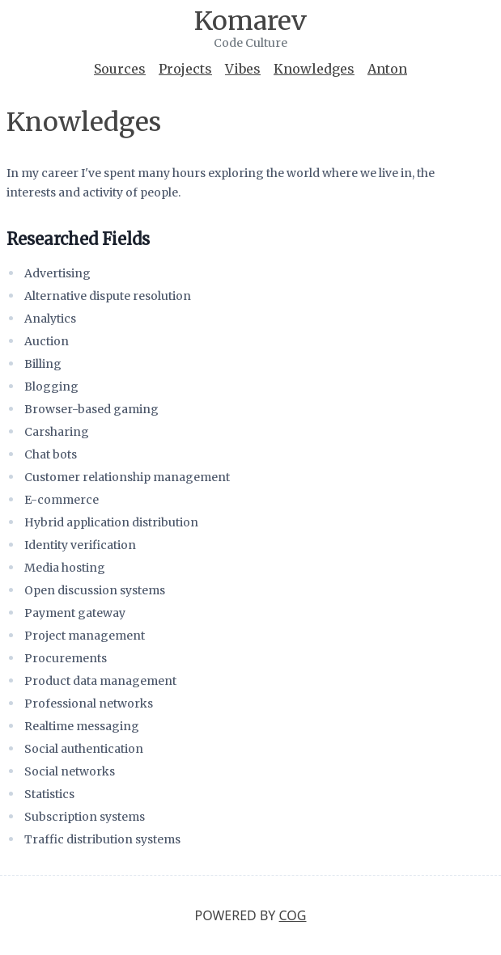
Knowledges (314, 69)
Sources (120, 69)
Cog (293, 915)
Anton (387, 69)
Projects (185, 69)
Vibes (243, 69)
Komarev (250, 21)
